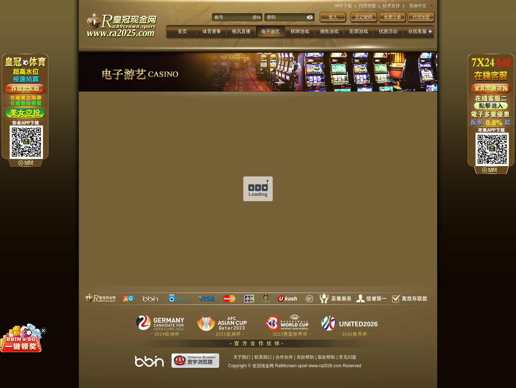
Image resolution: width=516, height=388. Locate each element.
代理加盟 (367, 5)
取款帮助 (326, 357)
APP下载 (343, 5)
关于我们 (241, 357)
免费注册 (392, 17)
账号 (219, 17)
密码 (271, 17)
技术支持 (391, 5)
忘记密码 (363, 17)
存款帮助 (305, 357)
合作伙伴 (284, 357)
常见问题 (347, 357)
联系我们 (263, 357)
